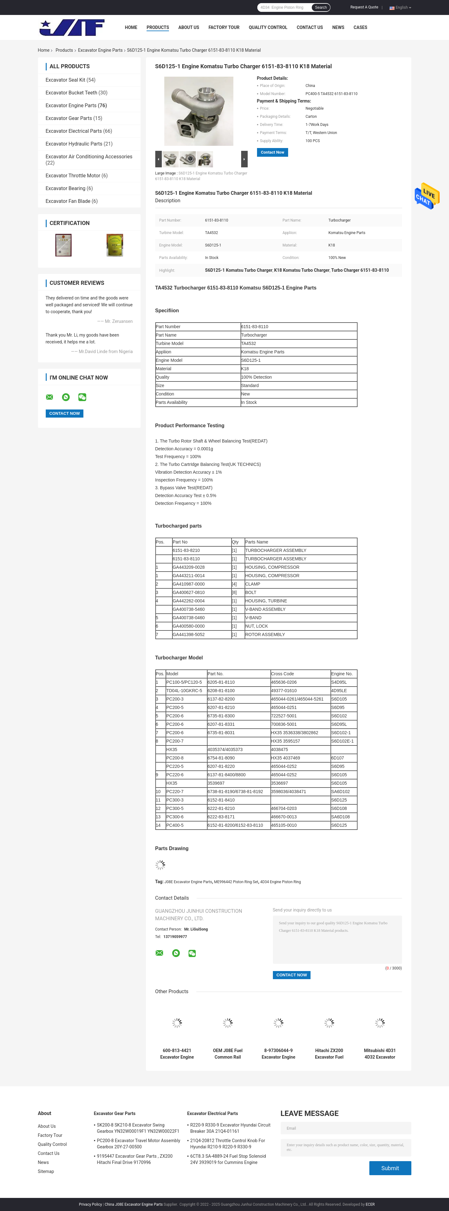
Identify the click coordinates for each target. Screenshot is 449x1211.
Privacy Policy (90, 1204)
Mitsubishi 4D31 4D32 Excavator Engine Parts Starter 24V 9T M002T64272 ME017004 (380, 1054)
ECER (370, 1204)
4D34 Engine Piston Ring (280, 882)
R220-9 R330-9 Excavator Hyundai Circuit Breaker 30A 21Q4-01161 (230, 1128)
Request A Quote (364, 7)
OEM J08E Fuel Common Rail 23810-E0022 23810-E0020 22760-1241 (227, 1054)
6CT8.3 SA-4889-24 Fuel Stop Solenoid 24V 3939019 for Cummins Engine (228, 1159)
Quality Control (268, 27)
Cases (360, 27)
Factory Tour (224, 27)
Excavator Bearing (66, 188)
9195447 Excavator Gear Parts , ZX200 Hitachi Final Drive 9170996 (135, 1159)
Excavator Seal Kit (65, 80)
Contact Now (272, 152)
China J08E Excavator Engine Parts (134, 1204)
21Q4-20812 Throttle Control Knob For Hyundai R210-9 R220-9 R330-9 (227, 1143)
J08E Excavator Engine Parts (188, 882)
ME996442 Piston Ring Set (236, 882)
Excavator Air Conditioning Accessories (89, 157)
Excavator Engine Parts (100, 50)
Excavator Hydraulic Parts (74, 144)
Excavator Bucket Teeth (71, 93)
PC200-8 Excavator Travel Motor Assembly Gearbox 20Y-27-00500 (138, 1143)
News (338, 27)
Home (131, 27)
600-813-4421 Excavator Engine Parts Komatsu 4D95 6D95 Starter (177, 1054)
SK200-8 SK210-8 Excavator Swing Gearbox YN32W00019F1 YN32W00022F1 (138, 1128)
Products (158, 27)
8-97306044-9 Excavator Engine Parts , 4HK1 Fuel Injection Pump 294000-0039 (278, 1054)
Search (321, 7)
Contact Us (310, 27)
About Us (188, 27)
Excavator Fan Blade (68, 201)
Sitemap (46, 1171)
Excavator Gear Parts (69, 118)
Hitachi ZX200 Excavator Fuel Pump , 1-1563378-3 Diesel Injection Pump (329, 1054)
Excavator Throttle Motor (73, 176)
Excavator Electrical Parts (74, 131)
